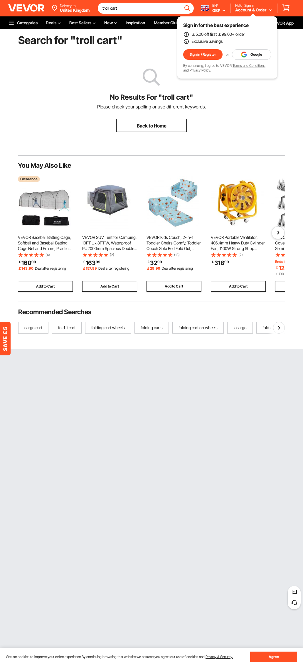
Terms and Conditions (249, 65)
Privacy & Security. (219, 657)
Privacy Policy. (200, 70)
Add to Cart (45, 286)
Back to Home (151, 126)
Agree (274, 657)
